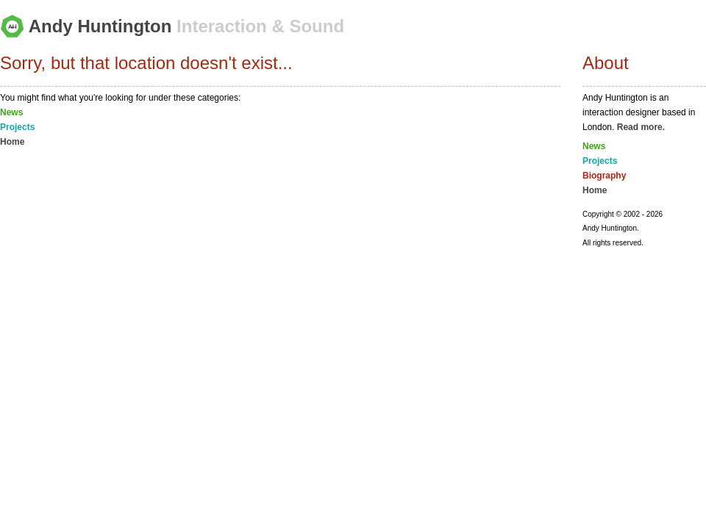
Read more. (641, 127)
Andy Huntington (172, 26)
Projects (17, 127)
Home (12, 142)
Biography (604, 175)
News (11, 112)
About (605, 63)
